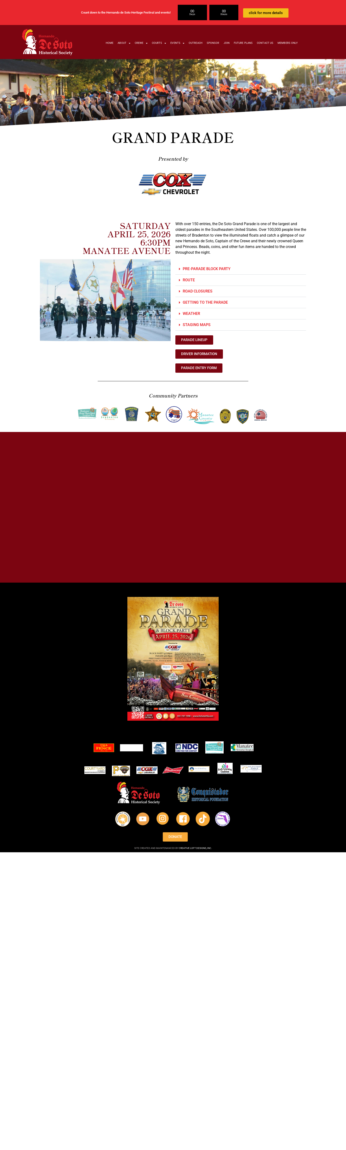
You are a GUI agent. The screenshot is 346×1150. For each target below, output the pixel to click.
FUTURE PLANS (243, 43)
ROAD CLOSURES (197, 291)
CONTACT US (265, 43)
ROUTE (189, 280)
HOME (109, 43)
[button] (45, 300)
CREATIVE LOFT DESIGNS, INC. (195, 848)
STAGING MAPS (197, 324)
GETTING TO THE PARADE (205, 302)
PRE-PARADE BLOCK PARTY (207, 269)
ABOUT (124, 43)
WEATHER (192, 313)
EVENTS (177, 43)
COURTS (159, 43)
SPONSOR (213, 43)
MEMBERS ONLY (288, 43)
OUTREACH (195, 43)
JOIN (227, 43)
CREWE (141, 43)
